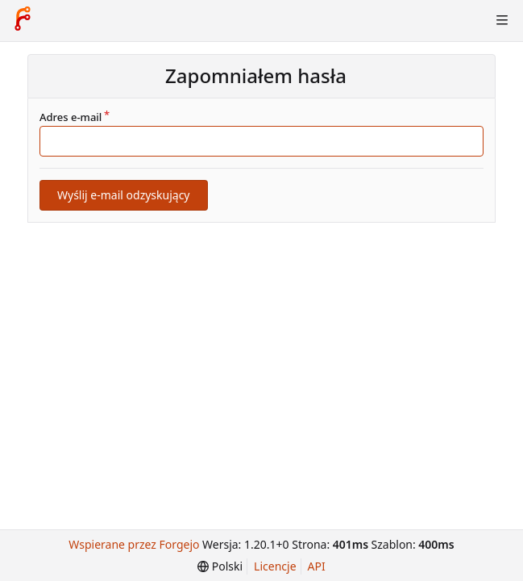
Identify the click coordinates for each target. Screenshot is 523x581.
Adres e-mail (70, 117)
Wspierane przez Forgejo (133, 544)
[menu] (220, 566)
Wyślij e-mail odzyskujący (123, 195)
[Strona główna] (22, 20)
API (317, 566)
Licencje (275, 566)
